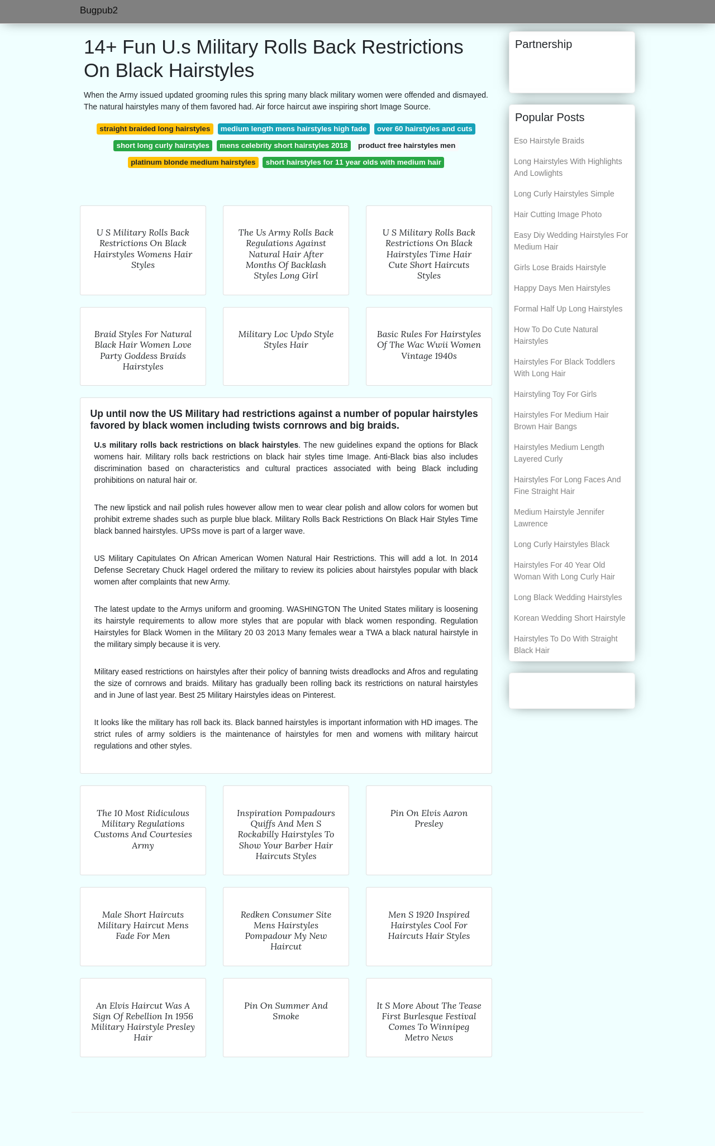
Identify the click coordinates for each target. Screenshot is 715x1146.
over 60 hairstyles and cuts (425, 128)
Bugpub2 (99, 10)
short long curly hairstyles (163, 145)
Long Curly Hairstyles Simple (564, 193)
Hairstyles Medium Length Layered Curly (559, 453)
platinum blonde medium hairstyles (193, 162)
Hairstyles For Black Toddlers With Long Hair (564, 367)
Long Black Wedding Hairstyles (568, 597)
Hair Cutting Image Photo (558, 214)
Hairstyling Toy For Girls (555, 394)
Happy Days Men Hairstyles (562, 288)
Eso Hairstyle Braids (549, 140)
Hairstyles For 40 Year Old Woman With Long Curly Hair (564, 570)
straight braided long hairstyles (154, 128)
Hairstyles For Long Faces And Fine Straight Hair (567, 485)
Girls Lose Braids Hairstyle (560, 267)
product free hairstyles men (406, 145)
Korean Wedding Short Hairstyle (570, 617)
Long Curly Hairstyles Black (561, 544)
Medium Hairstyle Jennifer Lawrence (559, 517)
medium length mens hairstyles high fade (294, 128)
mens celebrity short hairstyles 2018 (283, 145)
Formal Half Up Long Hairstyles (568, 308)
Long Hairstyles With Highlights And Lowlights (568, 167)
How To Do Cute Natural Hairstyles (556, 335)
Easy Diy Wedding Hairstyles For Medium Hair (571, 241)
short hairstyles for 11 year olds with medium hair (353, 162)
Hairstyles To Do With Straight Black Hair (566, 644)
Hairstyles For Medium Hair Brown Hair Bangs (561, 420)
